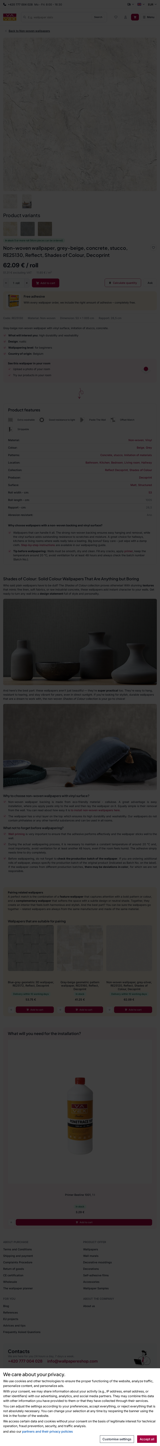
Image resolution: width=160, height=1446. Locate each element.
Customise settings (116, 1439)
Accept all (147, 1439)
